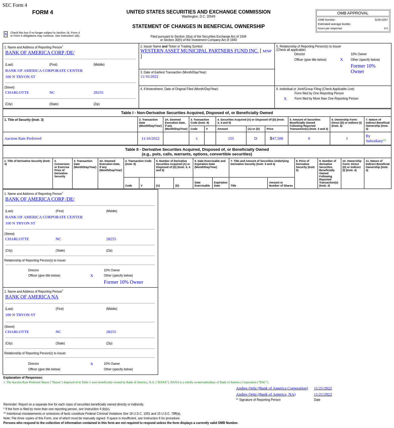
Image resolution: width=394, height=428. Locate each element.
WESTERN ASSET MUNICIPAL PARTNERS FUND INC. (199, 50)
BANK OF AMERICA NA (31, 296)
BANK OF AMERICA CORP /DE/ (39, 52)
